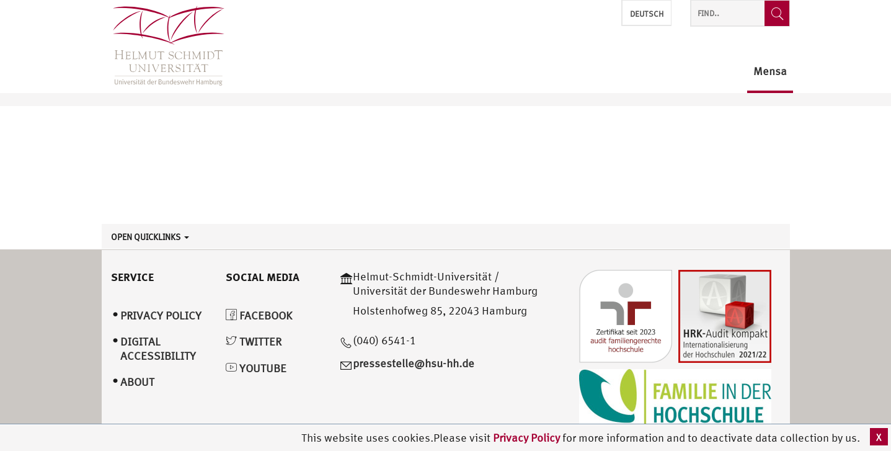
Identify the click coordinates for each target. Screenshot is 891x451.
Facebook (259, 315)
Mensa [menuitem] (770, 72)
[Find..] (777, 13)
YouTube (256, 368)
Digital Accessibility (158, 348)
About (137, 381)
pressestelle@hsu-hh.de (413, 363)
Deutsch (646, 14)
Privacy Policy (527, 437)
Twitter (253, 341)
